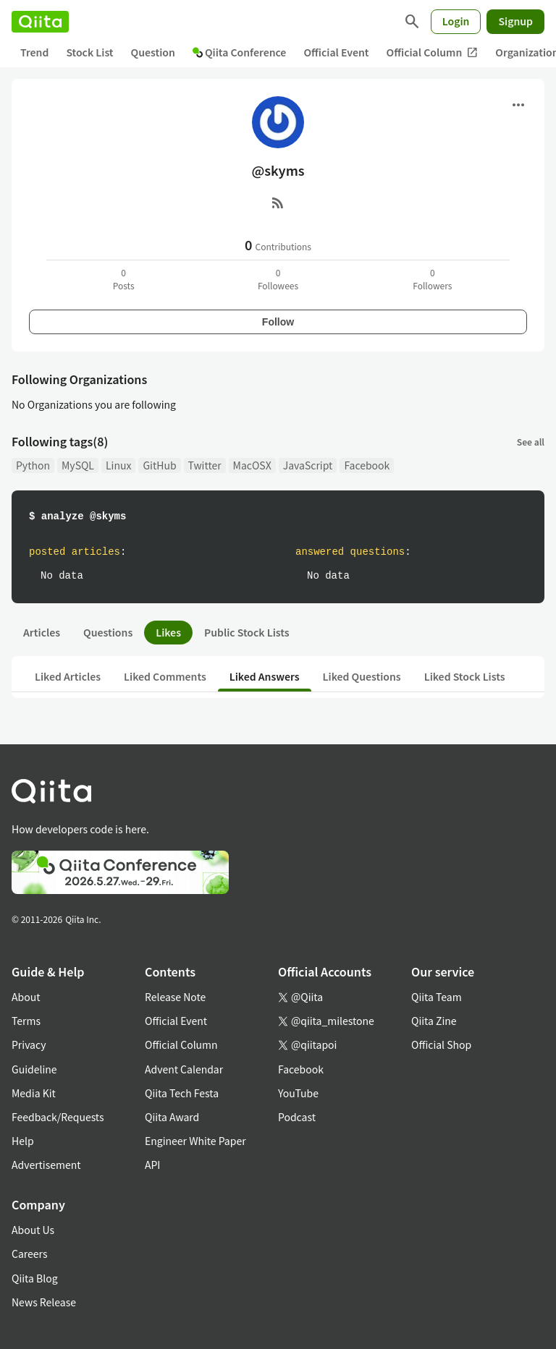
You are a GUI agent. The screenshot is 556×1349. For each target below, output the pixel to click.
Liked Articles (68, 676)
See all (530, 441)
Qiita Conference (240, 52)
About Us (33, 1229)
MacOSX (252, 465)
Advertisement (46, 1164)
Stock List (89, 52)
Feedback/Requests (58, 1117)
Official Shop (441, 1044)
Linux (118, 465)
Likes (168, 632)
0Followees (278, 278)
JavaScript (308, 465)
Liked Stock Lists (464, 676)
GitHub (159, 465)
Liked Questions (362, 676)
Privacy (29, 1044)
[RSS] (278, 202)
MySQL (78, 465)
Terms (26, 1020)
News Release (44, 1302)
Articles (41, 632)
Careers (29, 1253)
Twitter (205, 465)
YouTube (298, 1093)
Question (153, 52)
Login (456, 21)
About (26, 997)
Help (23, 1140)
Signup (515, 21)
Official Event (335, 52)
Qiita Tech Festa (182, 1093)
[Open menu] (518, 104)
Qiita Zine (434, 1020)
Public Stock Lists (247, 632)
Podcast (297, 1117)
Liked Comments (165, 676)
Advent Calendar (184, 1069)
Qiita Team (436, 997)
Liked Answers (264, 676)
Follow (278, 322)
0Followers (432, 278)
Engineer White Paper (195, 1140)
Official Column (433, 52)
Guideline (34, 1069)
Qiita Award (172, 1117)
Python (33, 465)
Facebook (366, 465)
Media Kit (34, 1093)
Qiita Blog (35, 1278)
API (152, 1164)
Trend (34, 52)
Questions (107, 632)
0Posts (124, 278)
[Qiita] (40, 22)
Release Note (175, 997)
